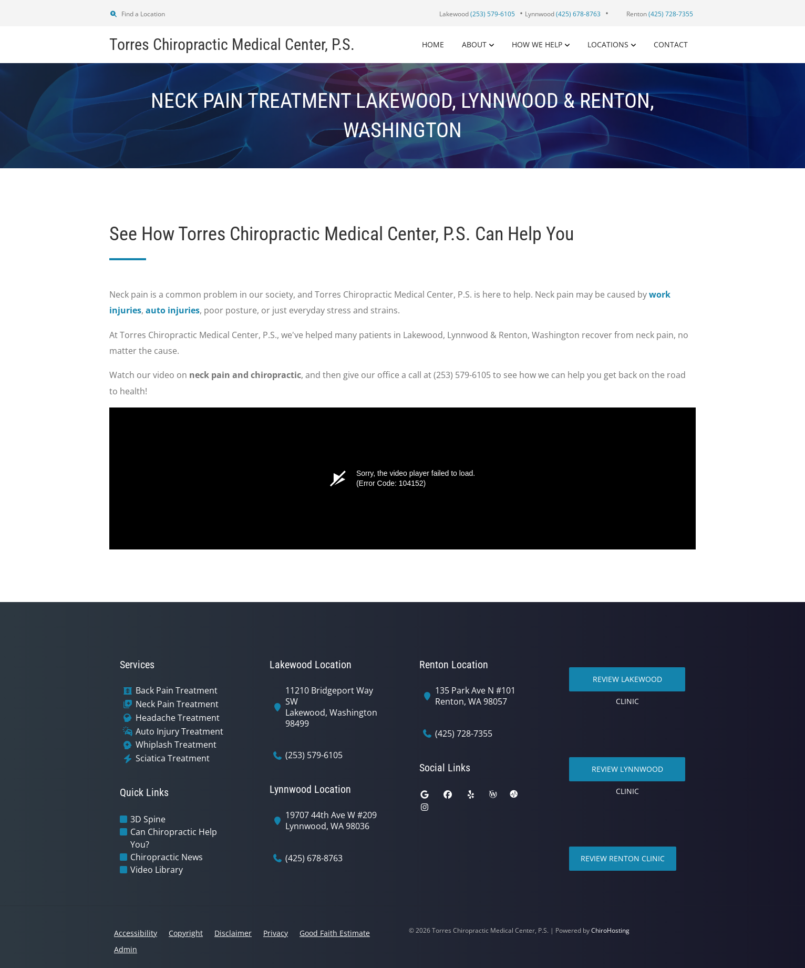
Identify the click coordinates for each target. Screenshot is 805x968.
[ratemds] (514, 794)
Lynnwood (563, 13)
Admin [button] (125, 949)
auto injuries (173, 310)
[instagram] (424, 807)
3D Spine (148, 819)
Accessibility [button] (135, 933)
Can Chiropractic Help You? (173, 838)
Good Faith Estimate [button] (335, 933)
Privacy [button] (275, 933)
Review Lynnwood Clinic (627, 772)
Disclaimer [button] (233, 933)
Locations (607, 44)
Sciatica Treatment (173, 758)
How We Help (537, 44)
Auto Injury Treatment (179, 731)
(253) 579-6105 (314, 755)
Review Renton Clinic (623, 858)
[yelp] (471, 794)
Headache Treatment (178, 718)
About (474, 44)
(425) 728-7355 (463, 733)
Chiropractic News (166, 857)
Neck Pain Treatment (177, 704)
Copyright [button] (186, 933)
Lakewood (477, 13)
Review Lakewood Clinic (627, 682)
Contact (671, 44)
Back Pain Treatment (177, 690)
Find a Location (137, 13)
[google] (424, 794)
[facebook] (447, 794)
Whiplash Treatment (176, 744)
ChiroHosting (610, 930)
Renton (659, 13)
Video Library (156, 869)
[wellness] (493, 794)
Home (433, 44)
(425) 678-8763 (314, 858)
